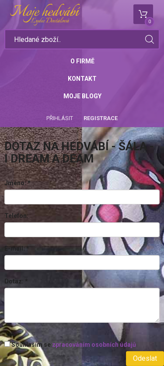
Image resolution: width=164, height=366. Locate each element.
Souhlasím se (70, 344)
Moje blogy (82, 96)
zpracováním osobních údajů (94, 344)
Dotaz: (16, 281)
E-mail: (16, 248)
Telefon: (16, 215)
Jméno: (17, 183)
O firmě (82, 61)
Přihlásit (59, 118)
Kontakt (82, 78)
